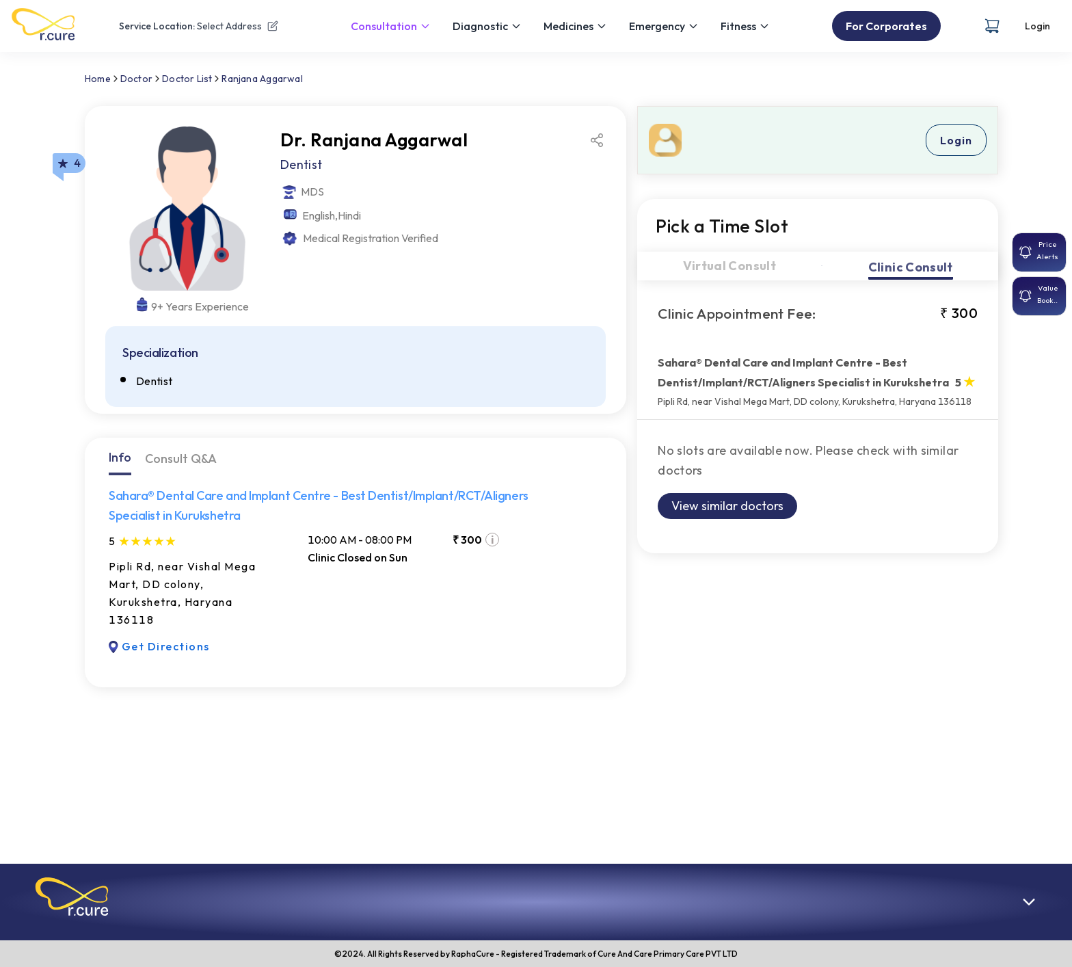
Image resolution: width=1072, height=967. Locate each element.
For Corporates (886, 26)
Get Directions (159, 646)
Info (120, 457)
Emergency (664, 26)
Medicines (575, 26)
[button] (71, 896)
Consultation (391, 26)
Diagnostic (487, 26)
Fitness (745, 26)
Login (1037, 26)
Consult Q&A (181, 458)
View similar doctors (727, 506)
